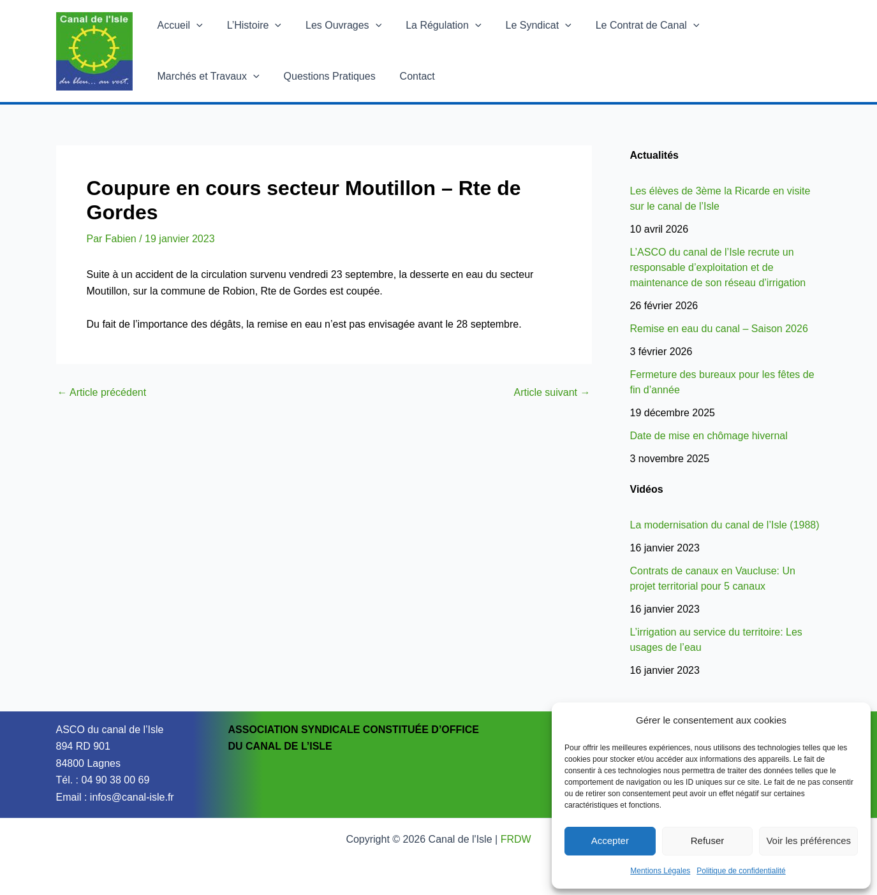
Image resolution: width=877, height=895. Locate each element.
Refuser (708, 840)
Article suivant (551, 393)
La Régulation (430, 25)
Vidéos (646, 489)
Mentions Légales (660, 870)
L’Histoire (248, 25)
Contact (285, 76)
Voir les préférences (808, 840)
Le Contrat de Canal (627, 25)
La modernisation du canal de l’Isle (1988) (725, 525)
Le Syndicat (521, 25)
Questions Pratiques (201, 76)
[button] (194, 25)
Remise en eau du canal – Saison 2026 (719, 328)
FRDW (516, 839)
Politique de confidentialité (740, 870)
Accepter (610, 840)
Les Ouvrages (334, 25)
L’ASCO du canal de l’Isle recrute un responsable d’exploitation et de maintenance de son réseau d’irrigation (718, 267)
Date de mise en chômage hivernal (709, 435)
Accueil (178, 25)
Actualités (654, 155)
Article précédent (102, 393)
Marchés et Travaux (750, 25)
